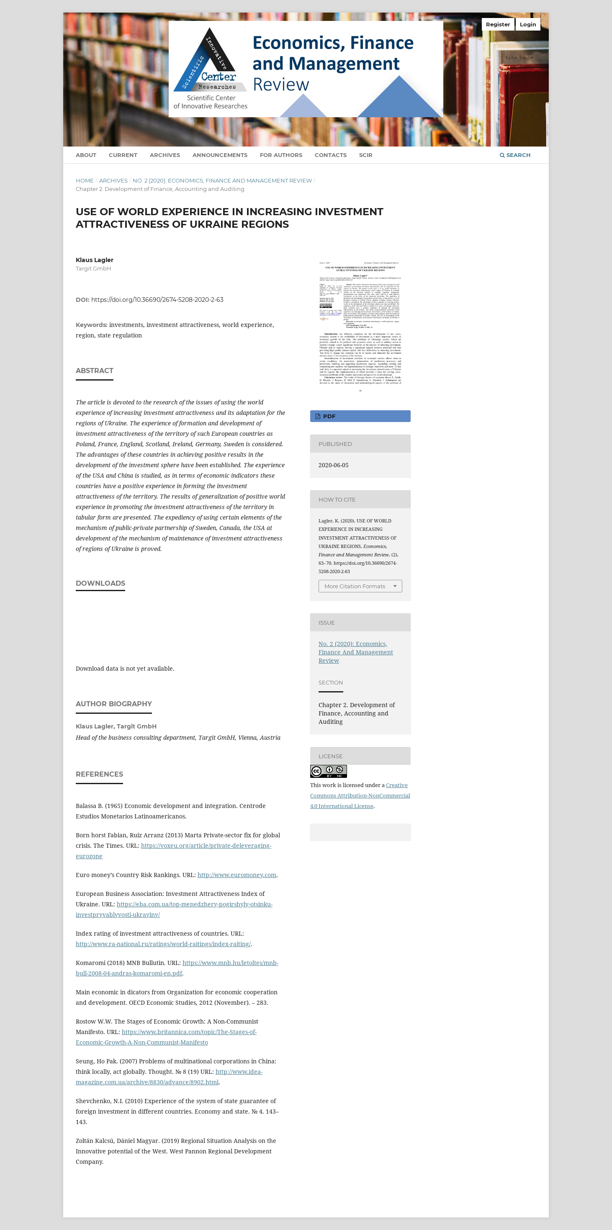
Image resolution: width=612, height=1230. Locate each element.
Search (515, 155)
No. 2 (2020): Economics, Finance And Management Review (222, 180)
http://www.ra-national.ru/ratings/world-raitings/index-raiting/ (163, 944)
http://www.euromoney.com (237, 875)
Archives (165, 155)
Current (123, 155)
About (86, 155)
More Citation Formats (354, 586)
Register (498, 24)
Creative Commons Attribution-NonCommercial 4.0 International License (360, 795)
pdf (328, 416)
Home (85, 180)
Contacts (331, 155)
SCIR (366, 155)
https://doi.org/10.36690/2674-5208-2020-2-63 (157, 300)
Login (528, 24)
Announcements (220, 155)
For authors (281, 155)
